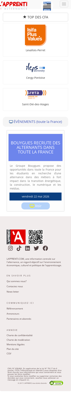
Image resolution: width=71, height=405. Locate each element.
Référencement (15, 308)
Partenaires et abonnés (19, 318)
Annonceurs (13, 313)
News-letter (13, 291)
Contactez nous (15, 286)
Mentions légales (16, 344)
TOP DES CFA (35, 17)
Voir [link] (38, 206)
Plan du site (13, 349)
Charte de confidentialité (20, 335)
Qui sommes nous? (17, 281)
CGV (9, 353)
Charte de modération (18, 339)
